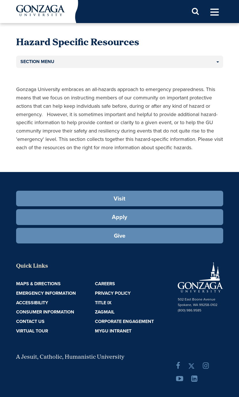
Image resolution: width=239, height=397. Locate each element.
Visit (119, 198)
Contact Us (30, 321)
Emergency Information (46, 293)
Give (119, 235)
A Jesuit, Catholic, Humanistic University (70, 357)
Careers (105, 283)
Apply (119, 217)
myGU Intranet (113, 331)
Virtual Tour (32, 331)
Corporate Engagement (124, 321)
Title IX (103, 302)
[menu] (214, 12)
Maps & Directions (38, 283)
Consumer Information (45, 312)
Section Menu (37, 61)
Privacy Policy (113, 293)
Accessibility (32, 302)
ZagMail (104, 312)
